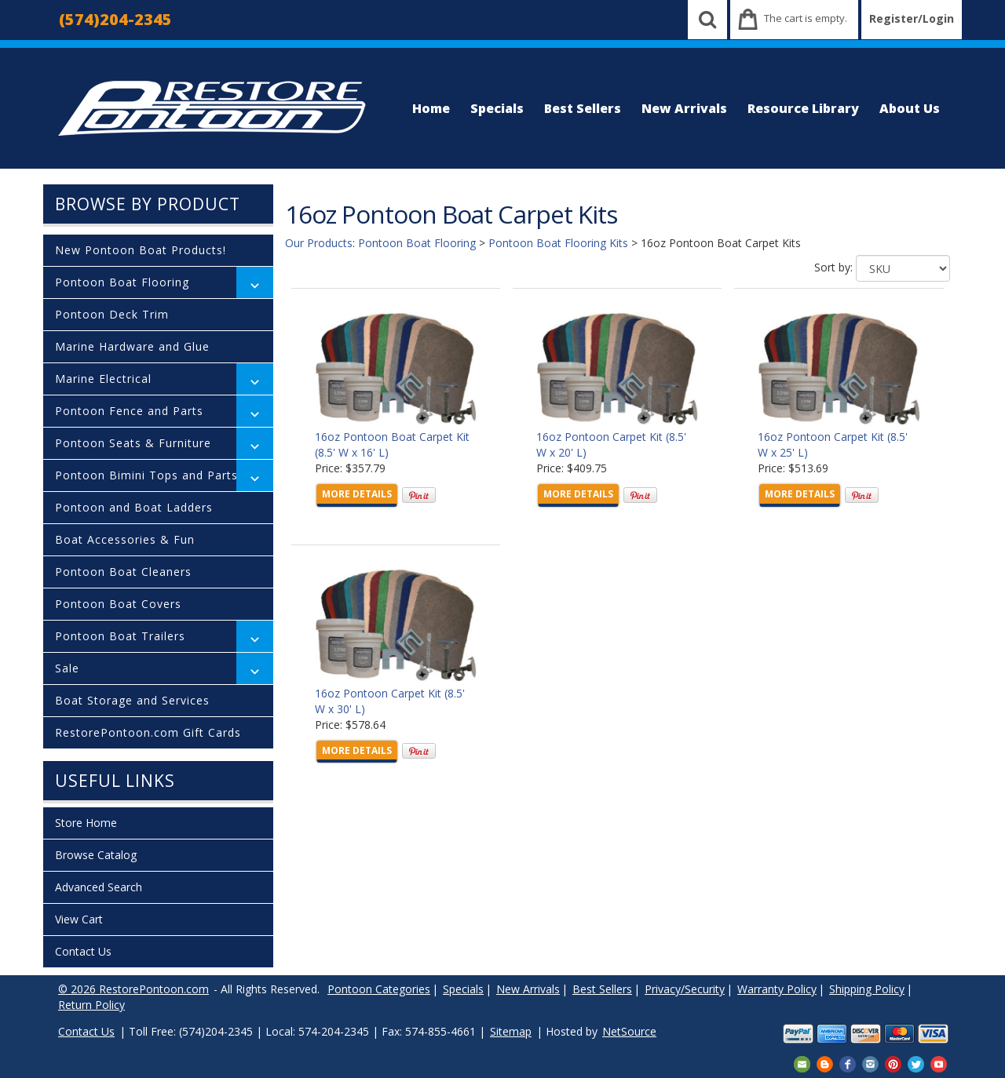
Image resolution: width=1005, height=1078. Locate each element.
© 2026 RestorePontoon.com (133, 988)
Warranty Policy (777, 988)
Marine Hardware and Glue (132, 346)
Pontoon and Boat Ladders (134, 507)
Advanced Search (98, 887)
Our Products (319, 242)
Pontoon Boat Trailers (120, 635)
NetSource (629, 1031)
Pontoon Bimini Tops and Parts (146, 475)
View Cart (79, 919)
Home (431, 108)
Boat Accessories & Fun (125, 539)
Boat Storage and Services (132, 700)
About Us (909, 108)
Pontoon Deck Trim (112, 314)
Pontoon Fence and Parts (129, 410)
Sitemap (511, 1031)
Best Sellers (582, 108)
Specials (497, 108)
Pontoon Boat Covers (118, 603)
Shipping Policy (866, 988)
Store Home (86, 822)
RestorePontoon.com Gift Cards (148, 732)
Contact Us (83, 951)
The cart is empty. (805, 18)
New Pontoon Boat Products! (140, 249)
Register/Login (911, 18)
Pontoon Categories (378, 988)
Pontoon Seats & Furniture (133, 442)
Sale (67, 668)
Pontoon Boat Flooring (122, 282)
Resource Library (803, 108)
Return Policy (91, 1004)
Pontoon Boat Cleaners (123, 571)
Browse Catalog (96, 854)
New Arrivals (684, 108)
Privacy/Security (685, 988)
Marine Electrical (103, 378)
